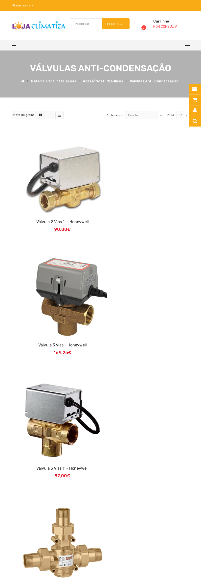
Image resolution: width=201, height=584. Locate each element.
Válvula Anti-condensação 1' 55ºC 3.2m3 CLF (147, 345)
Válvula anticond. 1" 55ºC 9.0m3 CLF (146, 468)
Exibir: (171, 115)
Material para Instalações (53, 81)
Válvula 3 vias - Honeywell (147, 221)
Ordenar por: (115, 115)
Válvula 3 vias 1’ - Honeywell (54, 345)
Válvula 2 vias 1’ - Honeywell (54, 221)
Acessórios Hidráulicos (103, 81)
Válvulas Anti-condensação (154, 81)
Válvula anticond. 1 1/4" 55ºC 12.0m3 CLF (54, 468)
